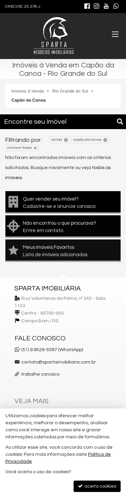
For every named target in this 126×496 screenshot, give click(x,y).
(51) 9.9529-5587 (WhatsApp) (52, 349)
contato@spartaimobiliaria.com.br (58, 362)
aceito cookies (97, 486)
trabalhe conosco (40, 374)
